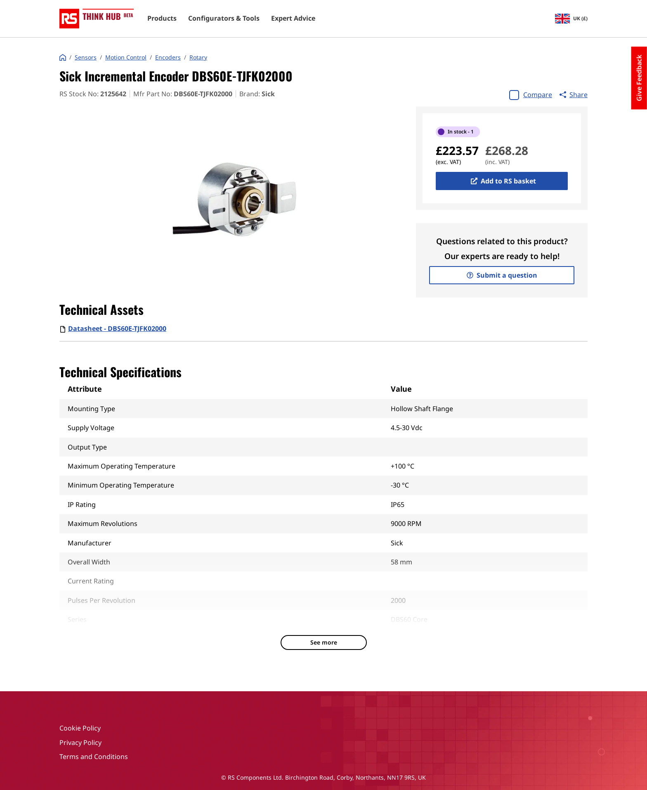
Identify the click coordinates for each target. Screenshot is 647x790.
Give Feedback (639, 78)
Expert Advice (293, 18)
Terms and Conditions (93, 756)
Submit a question (502, 275)
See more (323, 642)
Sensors (86, 57)
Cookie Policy (80, 728)
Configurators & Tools (224, 18)
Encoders (168, 57)
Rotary (198, 57)
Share (574, 94)
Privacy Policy (80, 742)
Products (162, 18)
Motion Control (125, 57)
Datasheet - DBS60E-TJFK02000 (117, 328)
